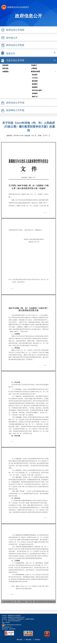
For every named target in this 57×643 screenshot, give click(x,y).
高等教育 (35, 93)
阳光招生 (35, 74)
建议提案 (35, 81)
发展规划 (5, 71)
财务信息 (5, 68)
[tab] (28, 52)
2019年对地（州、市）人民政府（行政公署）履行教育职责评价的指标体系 (29, 602)
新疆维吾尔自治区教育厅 (15, 7)
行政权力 (34, 65)
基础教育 (35, 87)
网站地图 (28, 639)
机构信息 (5, 65)
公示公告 (35, 78)
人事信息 (34, 68)
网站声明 (19, 639)
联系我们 (37, 639)
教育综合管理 (35, 71)
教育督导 (35, 84)
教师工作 (35, 96)
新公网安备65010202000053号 (13, 625)
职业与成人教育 (37, 90)
